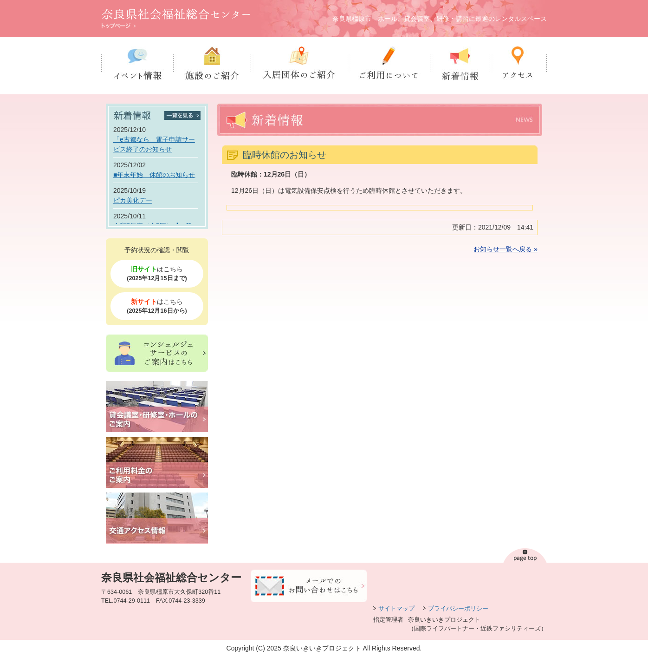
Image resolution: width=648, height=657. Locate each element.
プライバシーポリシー (458, 608)
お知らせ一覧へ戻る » (505, 249)
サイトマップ (396, 608)
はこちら (157, 274)
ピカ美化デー (132, 200)
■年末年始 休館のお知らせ (154, 174)
